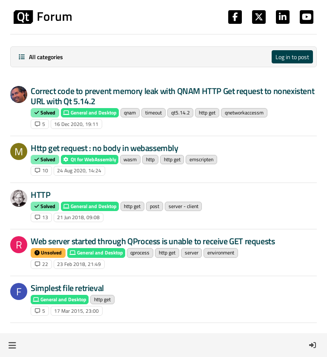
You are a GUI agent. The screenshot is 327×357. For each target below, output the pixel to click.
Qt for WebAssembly (89, 159)
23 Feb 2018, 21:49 (79, 264)
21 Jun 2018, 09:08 (78, 217)
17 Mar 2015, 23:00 (76, 311)
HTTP (40, 194)
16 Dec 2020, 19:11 (76, 124)
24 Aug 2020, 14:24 (79, 170)
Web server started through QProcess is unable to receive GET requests (153, 241)
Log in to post (292, 56)
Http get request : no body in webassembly (104, 147)
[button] (12, 345)
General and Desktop (90, 113)
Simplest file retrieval (67, 287)
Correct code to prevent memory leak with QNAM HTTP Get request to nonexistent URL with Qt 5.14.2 (172, 96)
